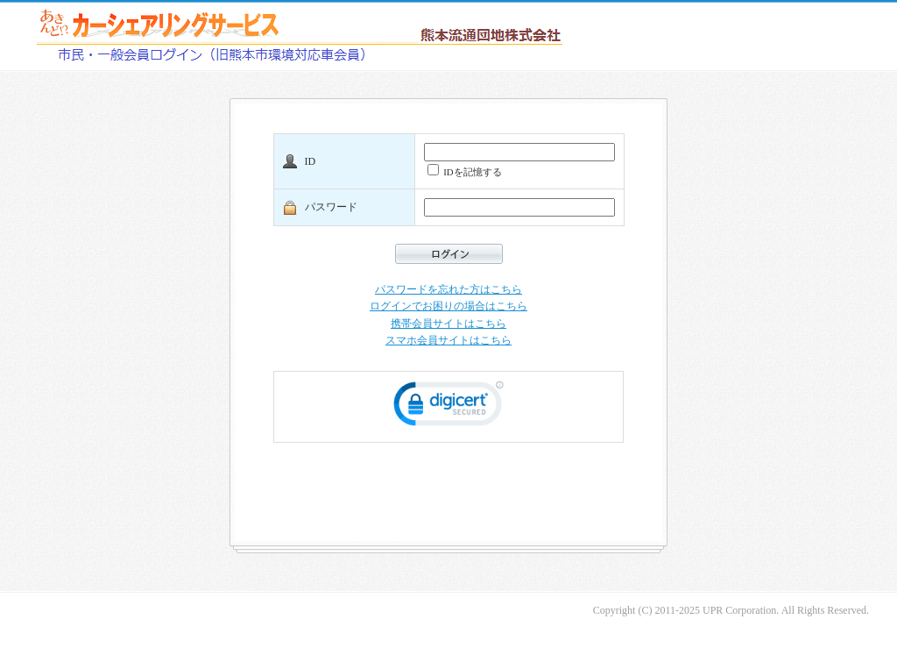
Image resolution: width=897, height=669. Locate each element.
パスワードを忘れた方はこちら (448, 289)
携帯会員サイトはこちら (448, 323)
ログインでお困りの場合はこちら (448, 306)
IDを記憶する (464, 170)
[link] (448, 407)
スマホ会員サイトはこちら (448, 340)
